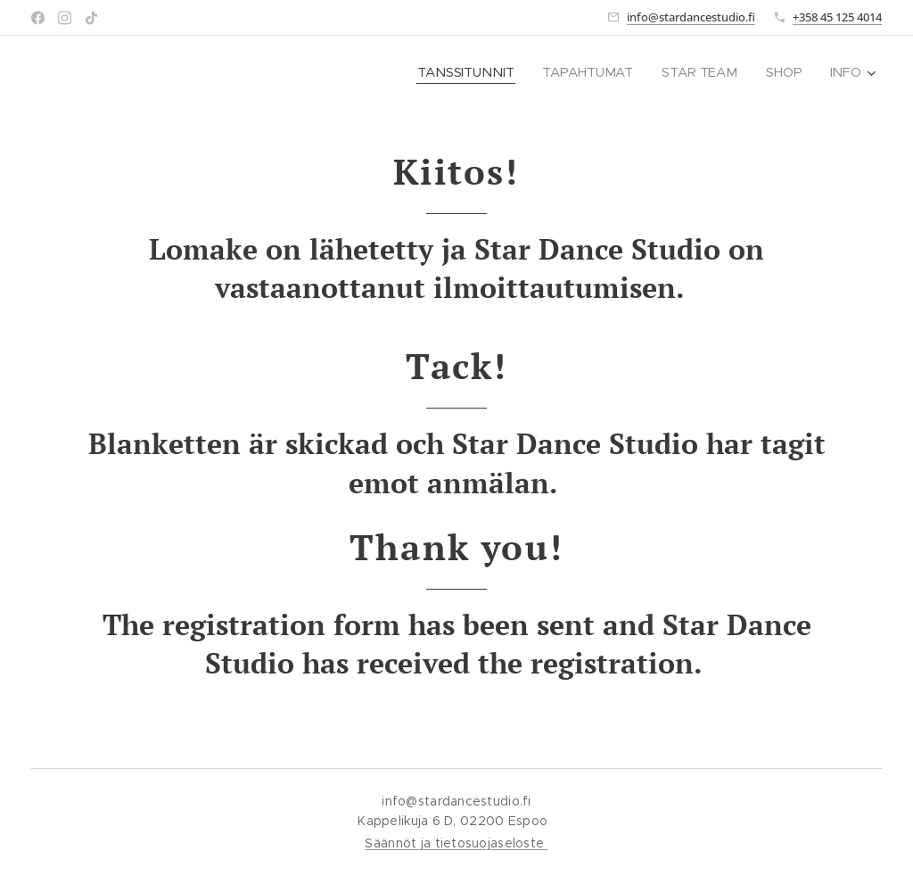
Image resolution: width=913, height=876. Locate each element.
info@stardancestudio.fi (691, 17)
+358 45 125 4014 (837, 17)
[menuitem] (469, 72)
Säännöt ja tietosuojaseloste (456, 843)
